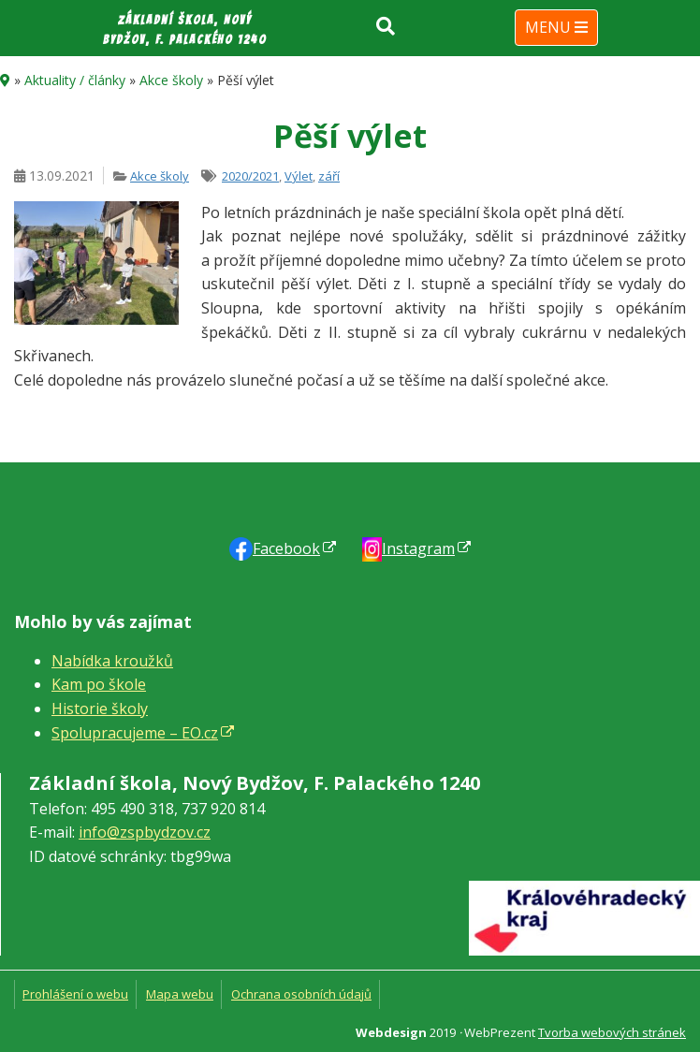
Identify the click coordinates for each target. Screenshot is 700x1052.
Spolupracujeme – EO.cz (134, 733)
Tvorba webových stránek (612, 1032)
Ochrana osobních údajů (301, 994)
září (329, 176)
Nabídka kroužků (112, 660)
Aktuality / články (74, 80)
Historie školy (99, 708)
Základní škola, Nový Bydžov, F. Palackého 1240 (185, 30)
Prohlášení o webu (75, 994)
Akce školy (171, 80)
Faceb (286, 548)
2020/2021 (250, 176)
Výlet (298, 176)
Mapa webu (179, 994)
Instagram (418, 548)
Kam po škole (98, 684)
